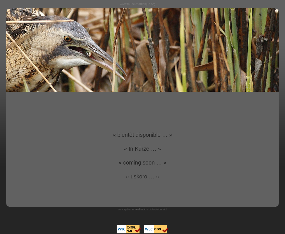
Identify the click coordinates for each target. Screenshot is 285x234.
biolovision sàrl (158, 209)
